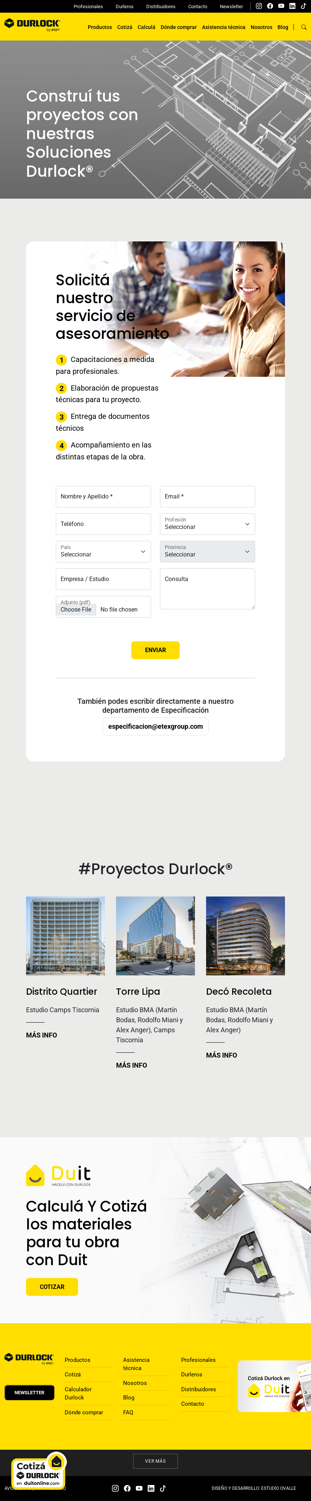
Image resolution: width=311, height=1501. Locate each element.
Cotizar (52, 1286)
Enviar (155, 650)
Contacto (197, 6)
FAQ (128, 1412)
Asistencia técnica (224, 27)
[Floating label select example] (103, 551)
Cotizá (124, 27)
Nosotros (261, 27)
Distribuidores (161, 6)
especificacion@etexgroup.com (155, 726)
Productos (100, 27)
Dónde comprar (179, 27)
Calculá (147, 27)
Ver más (155, 1461)
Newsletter (231, 6)
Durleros (125, 6)
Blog (283, 27)
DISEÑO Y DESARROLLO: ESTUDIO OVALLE (254, 1488)
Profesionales (88, 6)
